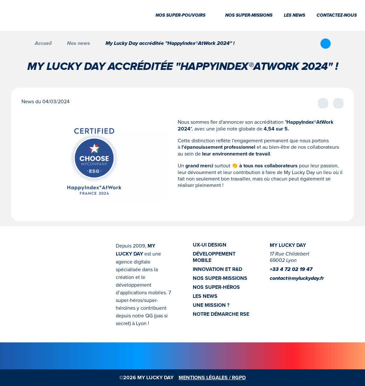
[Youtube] (294, 288)
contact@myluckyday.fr (297, 278)
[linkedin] (284, 288)
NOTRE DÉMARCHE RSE (221, 314)
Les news (294, 15)
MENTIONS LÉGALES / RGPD (212, 377)
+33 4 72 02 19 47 (291, 269)
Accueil (38, 43)
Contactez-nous (337, 15)
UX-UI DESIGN (209, 245)
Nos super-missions (248, 15)
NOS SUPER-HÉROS (216, 287)
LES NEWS (205, 296)
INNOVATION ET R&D (217, 269)
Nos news (78, 43)
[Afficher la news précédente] (323, 103)
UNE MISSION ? (211, 305)
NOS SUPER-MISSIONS (220, 278)
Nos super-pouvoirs (185, 15)
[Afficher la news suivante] (338, 103)
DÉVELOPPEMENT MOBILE (214, 257)
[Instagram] (273, 288)
